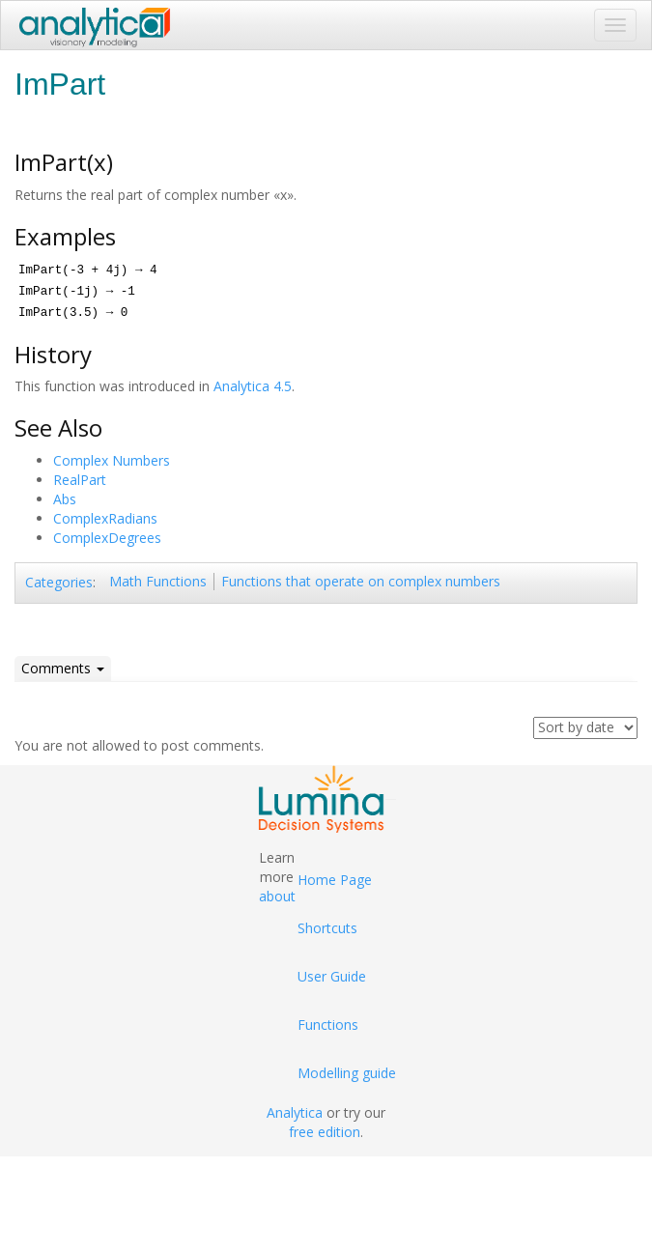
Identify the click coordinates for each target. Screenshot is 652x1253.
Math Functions (158, 581)
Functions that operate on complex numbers (360, 581)
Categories (59, 582)
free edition (324, 1132)
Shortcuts (327, 928)
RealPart (79, 479)
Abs (64, 499)
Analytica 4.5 (252, 386)
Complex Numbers (111, 460)
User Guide (332, 976)
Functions (328, 1024)
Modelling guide (347, 1073)
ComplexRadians (105, 518)
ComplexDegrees (107, 537)
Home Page (335, 879)
